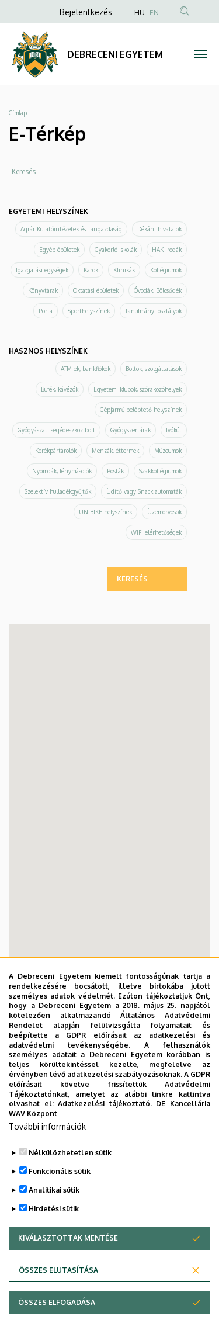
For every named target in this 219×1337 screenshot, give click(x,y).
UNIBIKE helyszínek (105, 511)
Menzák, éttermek (115, 450)
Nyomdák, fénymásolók (62, 470)
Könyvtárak (43, 290)
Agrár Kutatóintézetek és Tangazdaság (71, 229)
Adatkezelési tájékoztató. (105, 1103)
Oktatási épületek (96, 290)
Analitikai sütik (54, 1190)
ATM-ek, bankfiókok (85, 368)
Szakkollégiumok (160, 470)
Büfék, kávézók (59, 389)
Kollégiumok (166, 269)
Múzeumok (168, 450)
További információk (47, 1126)
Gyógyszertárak (130, 430)
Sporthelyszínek (89, 310)
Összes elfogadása (56, 1302)
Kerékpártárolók (56, 450)
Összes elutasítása (58, 1270)
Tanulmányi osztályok (153, 310)
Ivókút (174, 430)
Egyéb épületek (59, 249)
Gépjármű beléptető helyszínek (141, 409)
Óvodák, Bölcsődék (158, 290)
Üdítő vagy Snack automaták (144, 491)
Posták (115, 470)
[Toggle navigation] (201, 54)
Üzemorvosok (164, 511)
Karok (91, 269)
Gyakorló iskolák (116, 249)
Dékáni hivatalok (159, 229)
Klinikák (124, 269)
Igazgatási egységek (42, 269)
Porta (46, 310)
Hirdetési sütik (54, 1208)
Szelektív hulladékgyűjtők (58, 491)
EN (154, 12)
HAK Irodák (167, 249)
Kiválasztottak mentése (68, 1238)
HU (139, 12)
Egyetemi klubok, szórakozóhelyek (137, 389)
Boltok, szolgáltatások (154, 368)
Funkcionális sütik (60, 1171)
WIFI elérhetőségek (156, 532)
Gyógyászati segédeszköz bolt (56, 430)
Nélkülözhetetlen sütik (70, 1152)
